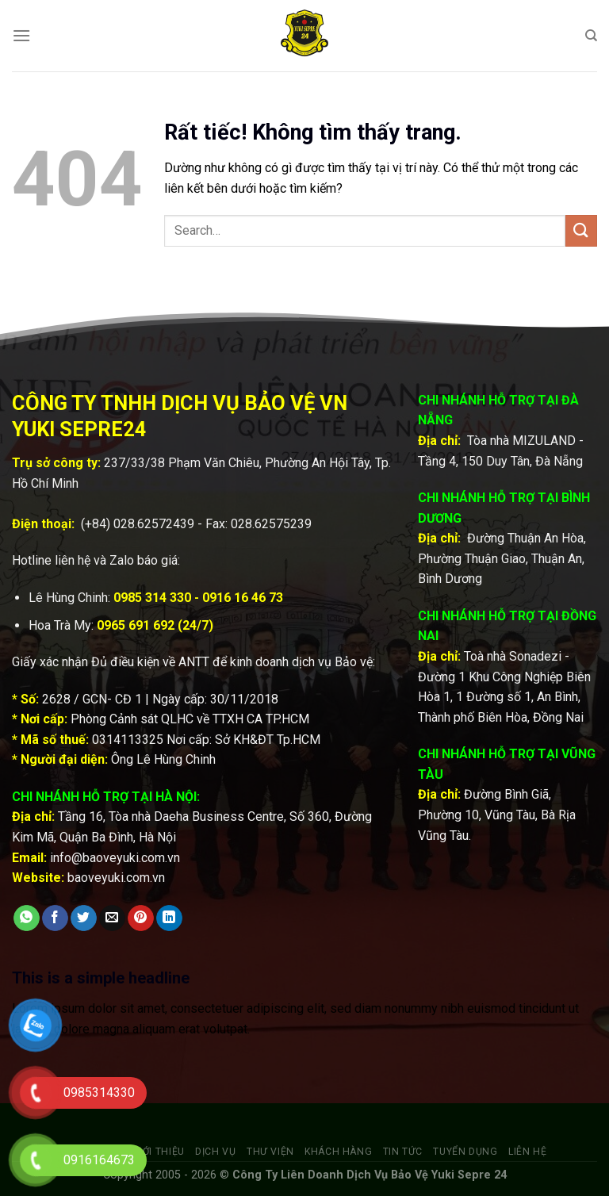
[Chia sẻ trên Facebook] (55, 918)
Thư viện (270, 1151)
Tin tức (403, 1151)
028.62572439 (153, 523)
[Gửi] (581, 230)
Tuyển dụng (465, 1151)
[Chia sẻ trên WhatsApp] (26, 918)
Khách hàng (338, 1151)
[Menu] (21, 35)
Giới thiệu (158, 1151)
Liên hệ (527, 1151)
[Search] (591, 36)
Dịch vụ (215, 1151)
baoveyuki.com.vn (116, 877)
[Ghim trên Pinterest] (141, 918)
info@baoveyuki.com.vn (115, 857)
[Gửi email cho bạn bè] (112, 918)
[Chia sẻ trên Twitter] (84, 918)
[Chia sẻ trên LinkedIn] (169, 918)
